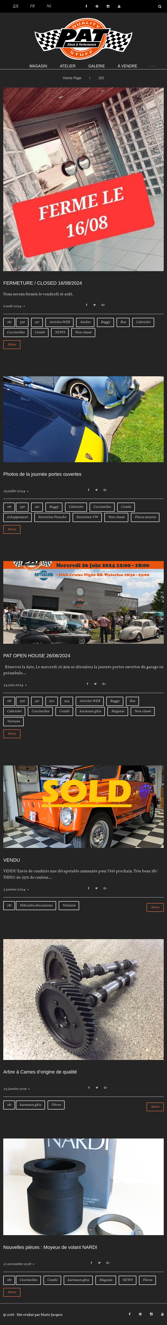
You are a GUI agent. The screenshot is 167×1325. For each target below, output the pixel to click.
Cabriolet (143, 322)
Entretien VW (87, 517)
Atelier (67, 66)
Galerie (96, 66)
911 (37, 322)
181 (9, 322)
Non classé (83, 332)
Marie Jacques (51, 1315)
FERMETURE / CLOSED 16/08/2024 (42, 283)
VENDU (11, 860)
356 (22, 322)
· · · (152, 66)
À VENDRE (127, 66)
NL (48, 6)
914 (66, 701)
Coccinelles (16, 332)
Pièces (56, 1104)
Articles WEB (59, 322)
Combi (40, 332)
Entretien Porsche (52, 517)
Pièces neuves (145, 517)
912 (51, 701)
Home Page (72, 78)
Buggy (105, 322)
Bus (123, 322)
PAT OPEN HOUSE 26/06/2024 (36, 655)
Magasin (38, 66)
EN (15, 6)
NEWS (60, 332)
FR (32, 6)
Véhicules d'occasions (36, 905)
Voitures (13, 721)
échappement (17, 517)
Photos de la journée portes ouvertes (42, 474)
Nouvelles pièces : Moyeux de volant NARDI (50, 1247)
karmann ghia (90, 711)
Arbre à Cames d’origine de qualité (40, 1072)
